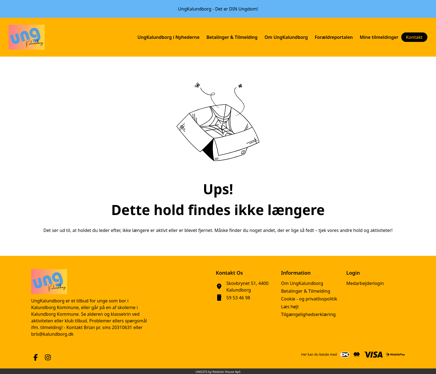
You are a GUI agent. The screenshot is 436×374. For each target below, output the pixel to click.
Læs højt (290, 307)
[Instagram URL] (47, 357)
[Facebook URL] (35, 357)
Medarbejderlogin (365, 283)
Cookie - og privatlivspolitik (309, 299)
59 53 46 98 (238, 298)
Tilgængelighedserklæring (308, 314)
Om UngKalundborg (302, 283)
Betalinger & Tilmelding (305, 291)
